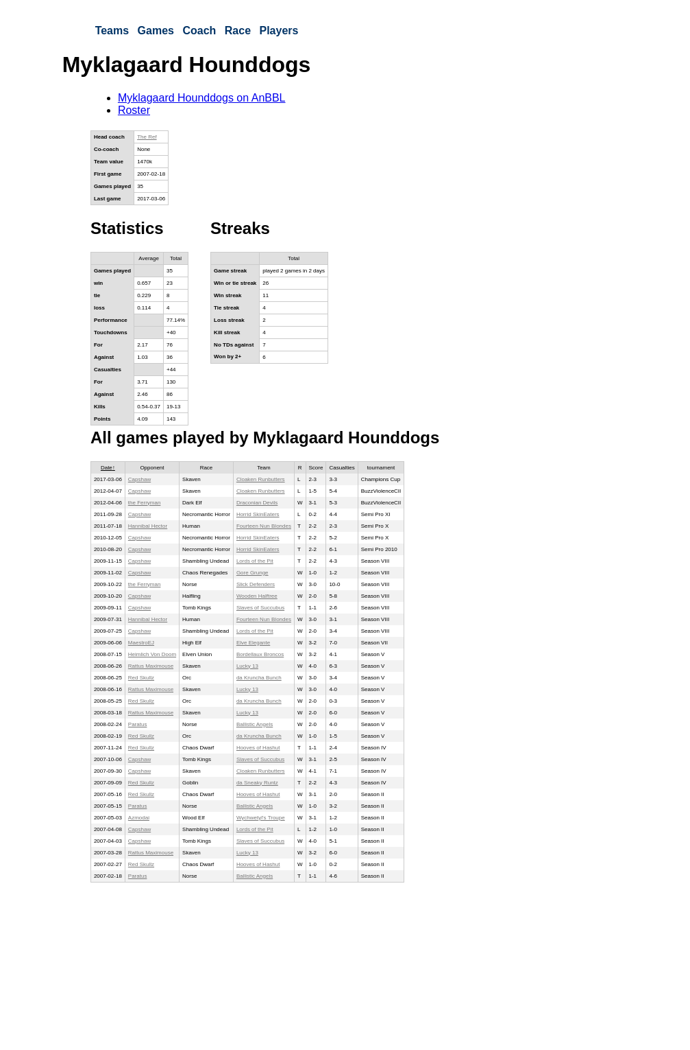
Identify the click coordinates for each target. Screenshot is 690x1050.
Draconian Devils (257, 503)
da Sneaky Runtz (257, 783)
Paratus (137, 724)
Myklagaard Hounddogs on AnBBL (202, 98)
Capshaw (139, 479)
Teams (112, 30)
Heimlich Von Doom (152, 654)
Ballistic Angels (254, 724)
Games (156, 30)
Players (278, 30)
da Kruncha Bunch (259, 678)
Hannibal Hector (147, 526)
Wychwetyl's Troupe (260, 818)
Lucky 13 (247, 666)
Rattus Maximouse (150, 666)
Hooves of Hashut (258, 748)
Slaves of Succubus (260, 608)
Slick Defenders (255, 584)
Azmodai (138, 818)
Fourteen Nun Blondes (263, 526)
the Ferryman (144, 503)
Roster (134, 110)
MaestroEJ (141, 643)
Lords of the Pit (254, 561)
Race (238, 30)
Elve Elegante (253, 643)
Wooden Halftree (257, 596)
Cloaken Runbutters (260, 479)
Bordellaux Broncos (260, 654)
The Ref (146, 137)
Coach (199, 30)
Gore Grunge (252, 573)
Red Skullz (141, 678)
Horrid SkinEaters (258, 514)
